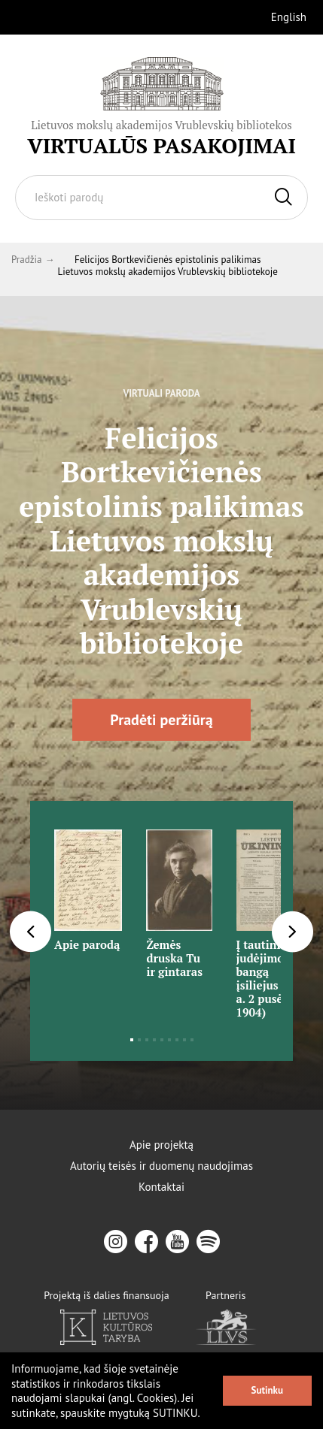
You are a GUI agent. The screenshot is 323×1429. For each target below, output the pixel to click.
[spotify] (208, 1241)
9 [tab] (191, 1039)
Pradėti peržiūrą (161, 720)
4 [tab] (154, 1039)
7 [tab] (176, 1039)
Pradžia (26, 259)
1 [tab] (131, 1039)
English (288, 17)
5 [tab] (161, 1039)
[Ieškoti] (283, 197)
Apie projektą (161, 1145)
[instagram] (115, 1241)
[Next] (292, 931)
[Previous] (30, 931)
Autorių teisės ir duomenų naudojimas (161, 1166)
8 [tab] (184, 1039)
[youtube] (177, 1241)
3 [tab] (146, 1039)
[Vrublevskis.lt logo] (161, 106)
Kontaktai (161, 1187)
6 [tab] (169, 1039)
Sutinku (267, 1390)
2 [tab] (139, 1039)
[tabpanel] (88, 885)
